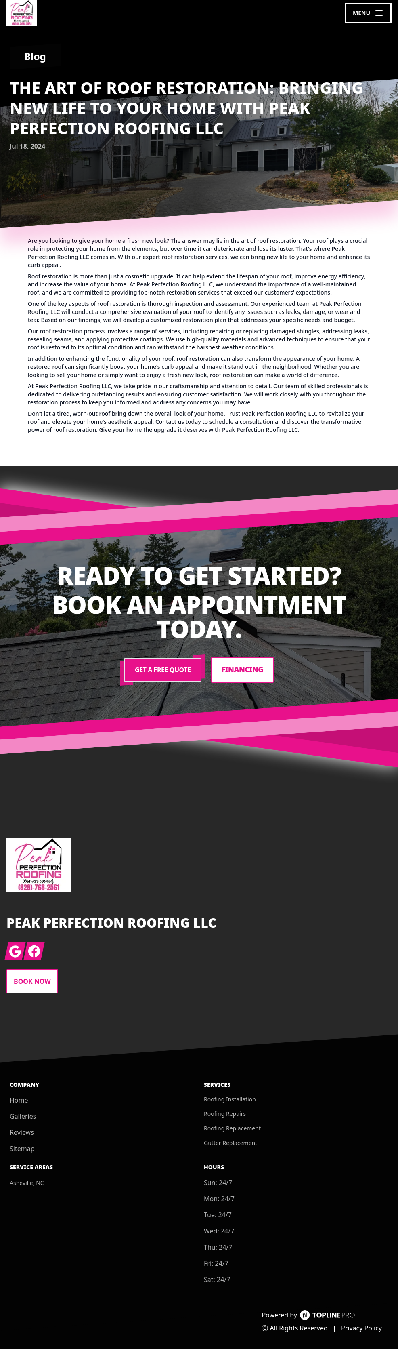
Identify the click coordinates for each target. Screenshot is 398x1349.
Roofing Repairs (225, 1114)
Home (19, 1100)
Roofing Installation (230, 1099)
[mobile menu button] (368, 13)
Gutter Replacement (230, 1143)
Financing (242, 670)
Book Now (32, 981)
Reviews (22, 1132)
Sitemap (22, 1148)
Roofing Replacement (232, 1128)
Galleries (23, 1116)
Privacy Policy (361, 1328)
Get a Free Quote (162, 669)
